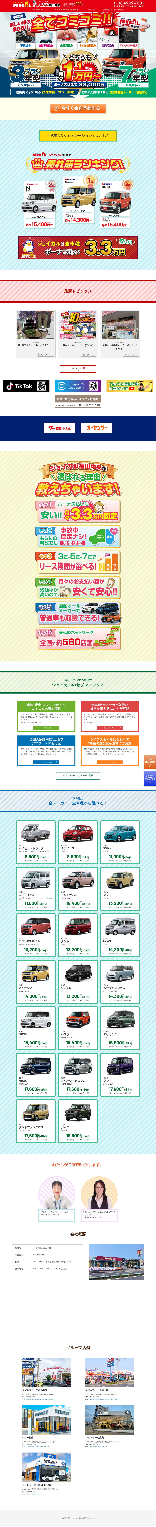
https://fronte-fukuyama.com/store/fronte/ (40, 1400)
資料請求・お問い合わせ (113, 10)
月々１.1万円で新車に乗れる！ (67, 10)
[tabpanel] (78, 55)
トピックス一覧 (78, 369)
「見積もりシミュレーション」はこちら (78, 136)
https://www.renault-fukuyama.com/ (38, 1447)
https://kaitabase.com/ (33, 1494)
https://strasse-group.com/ (98, 1447)
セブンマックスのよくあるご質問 (78, 776)
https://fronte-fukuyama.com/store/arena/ (103, 1400)
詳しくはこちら (45, 355)
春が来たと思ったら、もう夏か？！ (35, 346)
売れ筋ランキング (40, 10)
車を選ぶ (92, 10)
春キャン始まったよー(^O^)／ (78, 346)
